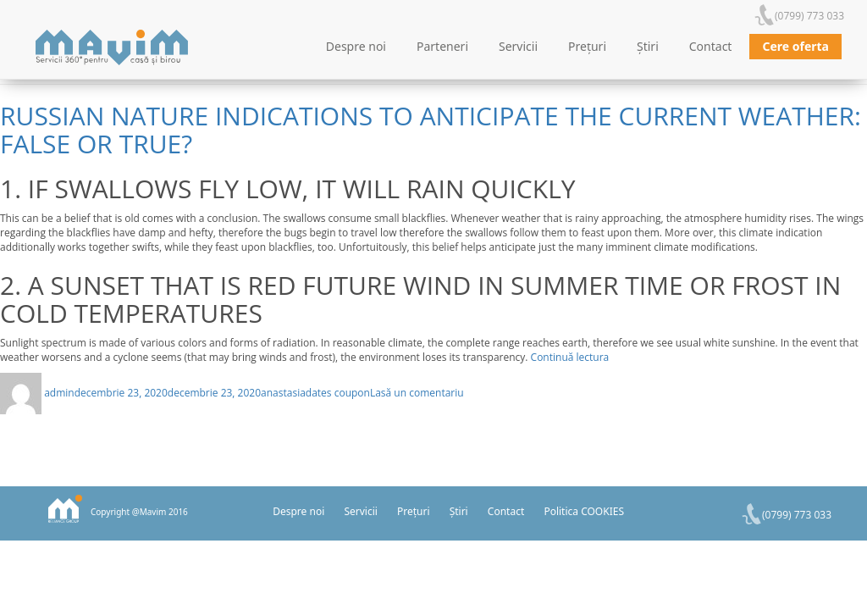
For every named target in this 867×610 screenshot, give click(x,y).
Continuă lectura (570, 357)
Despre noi (356, 46)
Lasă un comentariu (417, 392)
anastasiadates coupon (315, 392)
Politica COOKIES (584, 511)
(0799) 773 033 (809, 15)
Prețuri (587, 46)
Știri (648, 46)
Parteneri (442, 46)
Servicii (518, 46)
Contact (710, 46)
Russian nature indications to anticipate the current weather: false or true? (430, 129)
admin (59, 392)
